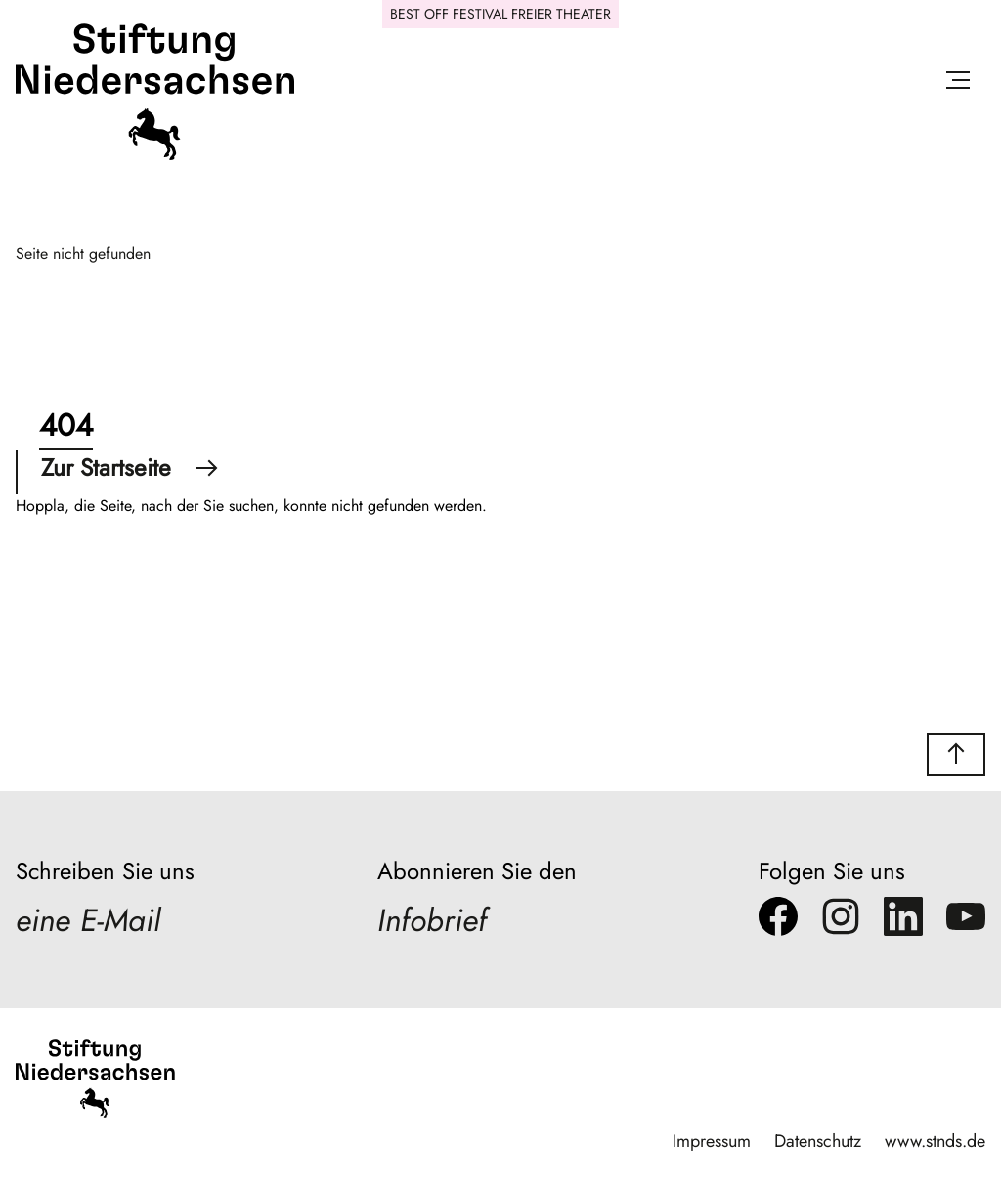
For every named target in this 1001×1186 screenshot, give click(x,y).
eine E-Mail (88, 920)
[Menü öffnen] (958, 83)
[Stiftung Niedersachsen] (155, 156)
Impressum (712, 1141)
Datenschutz (817, 1141)
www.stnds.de (935, 1141)
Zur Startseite (129, 467)
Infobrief (432, 920)
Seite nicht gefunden (83, 253)
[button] (956, 754)
